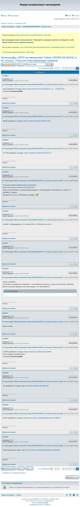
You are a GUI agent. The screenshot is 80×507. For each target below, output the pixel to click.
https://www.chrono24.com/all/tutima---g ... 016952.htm (43, 89)
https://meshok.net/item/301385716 (34, 386)
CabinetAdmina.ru (49, 501)
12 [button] (74, 68)
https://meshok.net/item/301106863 (37, 352)
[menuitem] (4, 15)
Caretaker (5, 75)
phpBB (35, 499)
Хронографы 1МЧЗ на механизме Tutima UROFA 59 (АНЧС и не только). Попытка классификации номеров (39, 59)
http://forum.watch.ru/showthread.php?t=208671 (41, 418)
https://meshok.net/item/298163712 (37, 153)
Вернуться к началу (8, 103)
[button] (51, 68)
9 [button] (63, 68)
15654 (12, 246)
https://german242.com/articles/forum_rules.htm (33, 35)
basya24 (5, 243)
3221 (11, 79)
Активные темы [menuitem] (20, 23)
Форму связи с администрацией (20, 42)
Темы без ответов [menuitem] (7, 23)
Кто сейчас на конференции (12, 483)
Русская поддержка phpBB (40, 503)
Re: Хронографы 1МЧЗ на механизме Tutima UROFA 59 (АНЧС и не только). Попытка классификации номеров (39, 84)
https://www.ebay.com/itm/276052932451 (19, 187)
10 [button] (66, 68)
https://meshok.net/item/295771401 (37, 121)
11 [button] (70, 68)
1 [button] (58, 68)
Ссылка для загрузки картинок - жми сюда (18, 52)
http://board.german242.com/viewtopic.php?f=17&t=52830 (53, 47)
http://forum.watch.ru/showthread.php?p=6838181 (41, 450)
